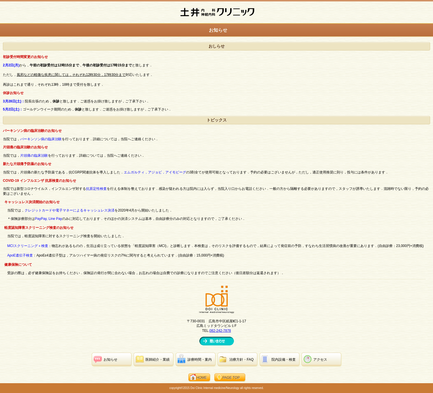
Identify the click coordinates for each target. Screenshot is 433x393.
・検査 (283, 360)
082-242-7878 (220, 331)
